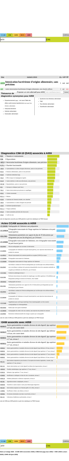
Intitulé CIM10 (32, 77)
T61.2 (2, 190)
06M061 (2, 394)
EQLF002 (3, 277)
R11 (1, 156)
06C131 (2, 397)
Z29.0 (2, 205)
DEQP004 (3, 291)
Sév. (60, 77)
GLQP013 (3, 255)
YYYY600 (3, 303)
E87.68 (2, 184)
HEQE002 (3, 307)
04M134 (2, 378)
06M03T (3, 326)
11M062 (2, 391)
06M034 (2, 354)
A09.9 (2, 202)
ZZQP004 (3, 313)
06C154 (2, 366)
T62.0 (2, 178)
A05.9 (2, 162)
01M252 (2, 372)
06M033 (2, 351)
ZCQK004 (3, 297)
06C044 (2, 387)
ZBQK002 (3, 281)
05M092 (2, 375)
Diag (2, 77)
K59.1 (2, 165)
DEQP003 (3, 246)
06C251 (2, 361)
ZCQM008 (3, 258)
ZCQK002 (4, 226)
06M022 (2, 357)
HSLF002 (3, 286)
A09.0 (2, 168)
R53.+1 (2, 196)
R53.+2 (2, 208)
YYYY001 (3, 273)
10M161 (2, 369)
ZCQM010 (4, 231)
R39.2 (2, 193)
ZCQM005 (4, 242)
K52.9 (2, 181)
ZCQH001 (3, 251)
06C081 (2, 381)
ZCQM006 (3, 261)
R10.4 (2, 171)
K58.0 (2, 199)
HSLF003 (3, 236)
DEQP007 (3, 267)
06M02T (3, 332)
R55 (1, 187)
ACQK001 (3, 310)
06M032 (3, 343)
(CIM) (48, 40)
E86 (1, 159)
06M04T (2, 384)
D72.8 (2, 212)
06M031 (3, 338)
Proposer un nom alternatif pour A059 (31, 92)
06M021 (2, 348)
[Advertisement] (34, 16)
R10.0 (2, 174)
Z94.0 (2, 215)
